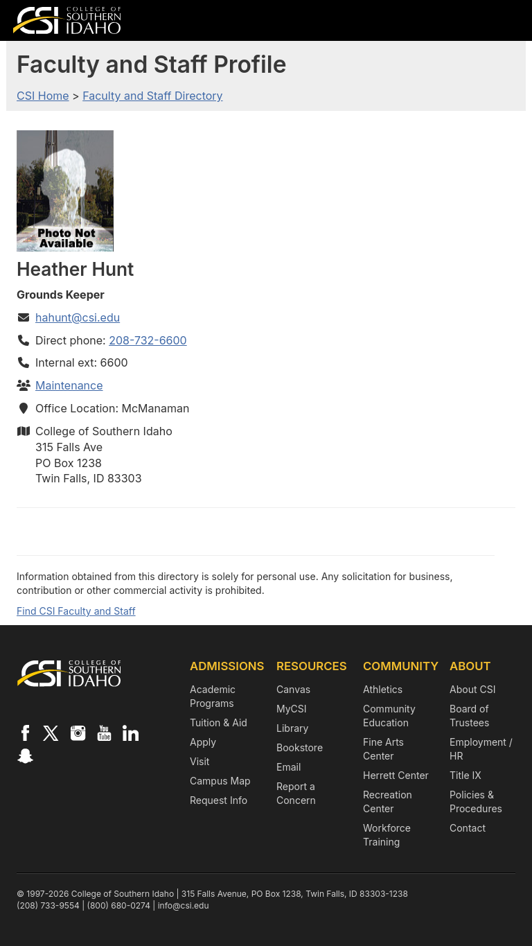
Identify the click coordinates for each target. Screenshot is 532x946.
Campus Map (220, 781)
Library (292, 728)
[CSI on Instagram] (77, 732)
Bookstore (299, 747)
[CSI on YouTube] (104, 732)
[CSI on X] (51, 732)
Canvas (293, 689)
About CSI (472, 689)
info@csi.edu (183, 905)
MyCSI (291, 709)
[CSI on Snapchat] (25, 755)
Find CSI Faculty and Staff (76, 611)
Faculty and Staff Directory (152, 96)
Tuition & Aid (218, 722)
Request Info (218, 800)
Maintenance (69, 385)
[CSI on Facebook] (25, 732)
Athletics (382, 689)
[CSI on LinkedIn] (130, 732)
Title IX (465, 775)
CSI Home (43, 96)
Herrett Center (396, 775)
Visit (199, 761)
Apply (203, 742)
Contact (468, 828)
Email (288, 767)
